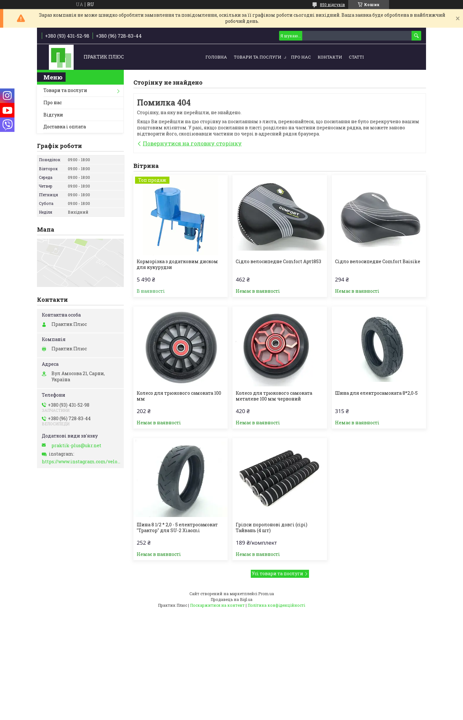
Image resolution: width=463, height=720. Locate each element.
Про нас (301, 57)
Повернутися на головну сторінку (192, 143)
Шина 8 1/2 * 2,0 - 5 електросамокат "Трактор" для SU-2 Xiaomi (177, 527)
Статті (356, 57)
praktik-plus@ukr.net (76, 445)
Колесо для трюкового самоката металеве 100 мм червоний (274, 396)
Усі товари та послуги (277, 573)
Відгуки (53, 115)
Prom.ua (266, 593)
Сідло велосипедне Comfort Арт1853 (278, 261)
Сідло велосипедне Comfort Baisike (377, 261)
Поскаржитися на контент (217, 605)
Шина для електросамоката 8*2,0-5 (376, 393)
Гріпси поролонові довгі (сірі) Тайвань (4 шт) (271, 527)
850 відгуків (332, 4)
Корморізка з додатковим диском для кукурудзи (177, 264)
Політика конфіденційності (276, 605)
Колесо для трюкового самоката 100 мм (179, 396)
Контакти (330, 57)
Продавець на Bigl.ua (231, 599)
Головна (216, 57)
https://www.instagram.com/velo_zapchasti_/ (81, 462)
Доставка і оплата (64, 127)
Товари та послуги (257, 57)
